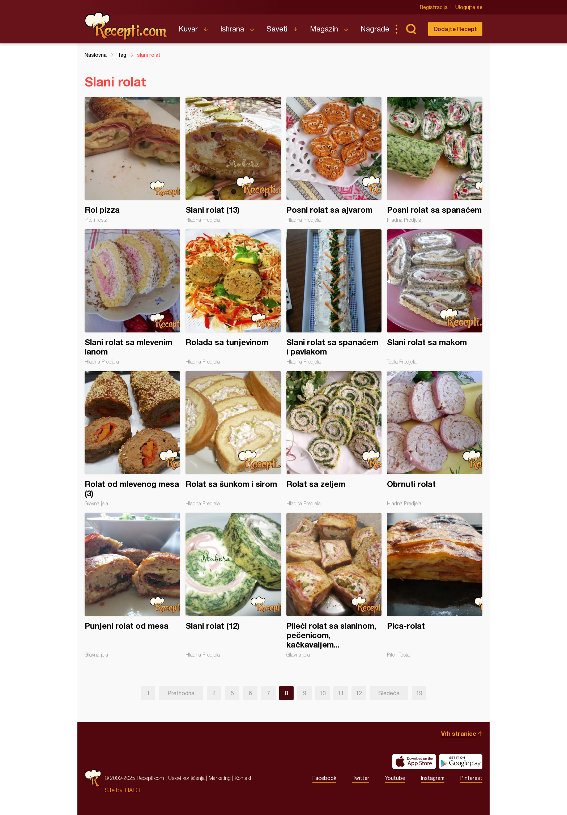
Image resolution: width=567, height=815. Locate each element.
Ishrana (232, 29)
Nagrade (375, 29)
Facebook (324, 778)
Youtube (395, 778)
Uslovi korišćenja (186, 778)
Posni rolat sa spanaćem (434, 160)
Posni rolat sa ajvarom (334, 160)
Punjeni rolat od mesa (132, 585)
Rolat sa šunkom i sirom (233, 438)
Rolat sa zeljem (334, 438)
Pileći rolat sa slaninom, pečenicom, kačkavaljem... (334, 585)
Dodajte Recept (455, 28)
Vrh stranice (458, 733)
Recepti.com (126, 26)
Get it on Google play (460, 761)
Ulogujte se (468, 7)
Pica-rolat (434, 585)
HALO (132, 790)
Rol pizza (132, 160)
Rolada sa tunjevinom (233, 297)
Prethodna (181, 693)
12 (358, 693)
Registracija (434, 7)
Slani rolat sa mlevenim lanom (132, 297)
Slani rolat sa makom (434, 297)
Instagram (432, 778)
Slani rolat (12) (233, 585)
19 (419, 693)
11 (340, 693)
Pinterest (471, 778)
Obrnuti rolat (434, 438)
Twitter (360, 778)
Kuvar (188, 29)
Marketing (220, 778)
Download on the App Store (414, 761)
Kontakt (243, 778)
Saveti (277, 29)
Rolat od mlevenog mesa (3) (132, 438)
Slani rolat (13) (233, 160)
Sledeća (389, 693)
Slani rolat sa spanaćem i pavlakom (334, 297)
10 (322, 693)
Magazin (324, 29)
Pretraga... (411, 29)
